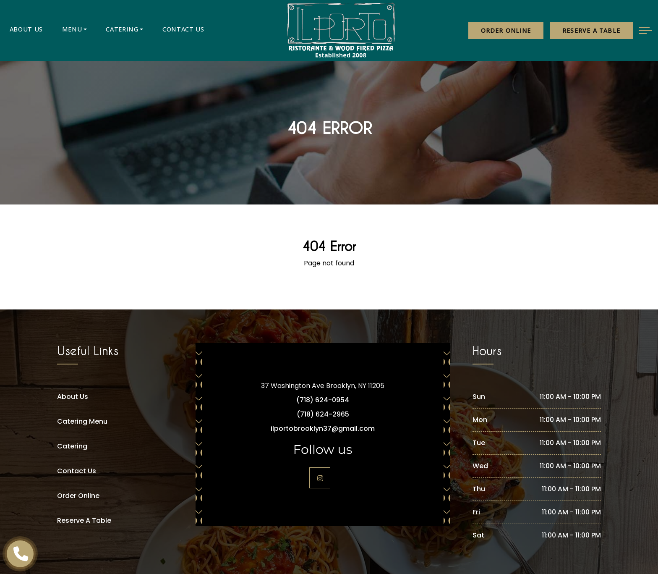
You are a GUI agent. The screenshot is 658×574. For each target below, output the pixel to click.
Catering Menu (82, 421)
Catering (102, 30)
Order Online (506, 30)
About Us (22, 30)
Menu (60, 30)
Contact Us (155, 30)
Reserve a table (591, 30)
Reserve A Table (84, 520)
